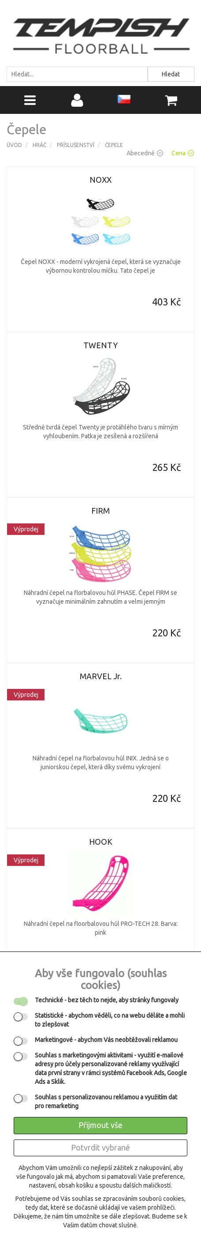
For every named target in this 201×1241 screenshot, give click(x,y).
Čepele (114, 145)
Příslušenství (75, 145)
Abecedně (145, 153)
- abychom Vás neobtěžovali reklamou (106, 1039)
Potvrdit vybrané (100, 1147)
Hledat (171, 74)
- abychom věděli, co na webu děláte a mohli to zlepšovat (110, 1020)
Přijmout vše (100, 1125)
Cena (182, 153)
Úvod (14, 145)
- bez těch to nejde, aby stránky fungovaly (107, 1000)
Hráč (39, 145)
